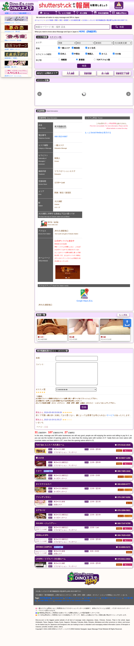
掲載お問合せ (121, 13)
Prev (39, 94)
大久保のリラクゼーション (112, 598)
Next (128, 94)
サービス (110, 415)
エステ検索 (66, 13)
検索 (122, 27)
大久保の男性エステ (46, 601)
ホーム (46, 13)
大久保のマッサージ (92, 598)
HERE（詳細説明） (88, 31)
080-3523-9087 (60, 136)
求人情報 (83, 13)
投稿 (83, 407)
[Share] (127, 323)
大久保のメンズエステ (74, 598)
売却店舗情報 (103, 13)
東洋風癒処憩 (45, 598)
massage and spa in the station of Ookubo (72, 601)
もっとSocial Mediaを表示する (98, 132)
